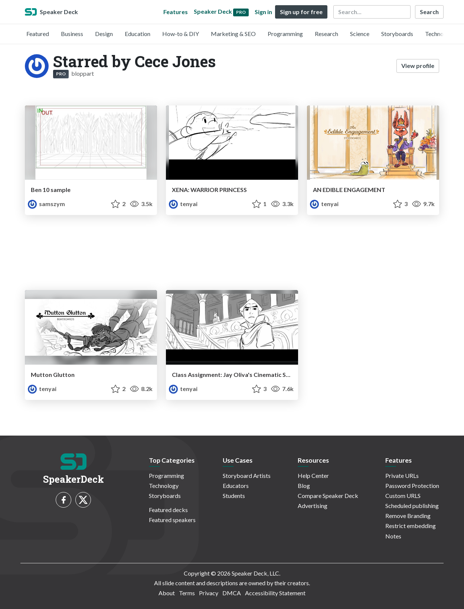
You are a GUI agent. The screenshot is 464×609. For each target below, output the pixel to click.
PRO (61, 73)
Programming (285, 33)
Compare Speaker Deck (328, 495)
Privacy (208, 592)
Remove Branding (408, 515)
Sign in (263, 11)
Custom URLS (403, 495)
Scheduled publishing (412, 505)
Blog (304, 485)
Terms (187, 592)
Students (234, 495)
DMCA (231, 592)
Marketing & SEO (233, 33)
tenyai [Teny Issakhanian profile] (183, 203)
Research (326, 33)
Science (359, 33)
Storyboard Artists (247, 475)
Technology (440, 33)
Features (175, 11)
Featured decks (168, 509)
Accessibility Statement (275, 592)
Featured (37, 33)
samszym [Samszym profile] (46, 203)
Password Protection (412, 485)
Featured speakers (172, 519)
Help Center (313, 475)
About (167, 592)
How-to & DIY (180, 33)
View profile (417, 65)
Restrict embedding (410, 525)
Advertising (312, 505)
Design (104, 33)
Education (137, 33)
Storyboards (397, 33)
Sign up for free (301, 11)
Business (72, 33)
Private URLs (402, 475)
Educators (236, 485)
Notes (393, 536)
